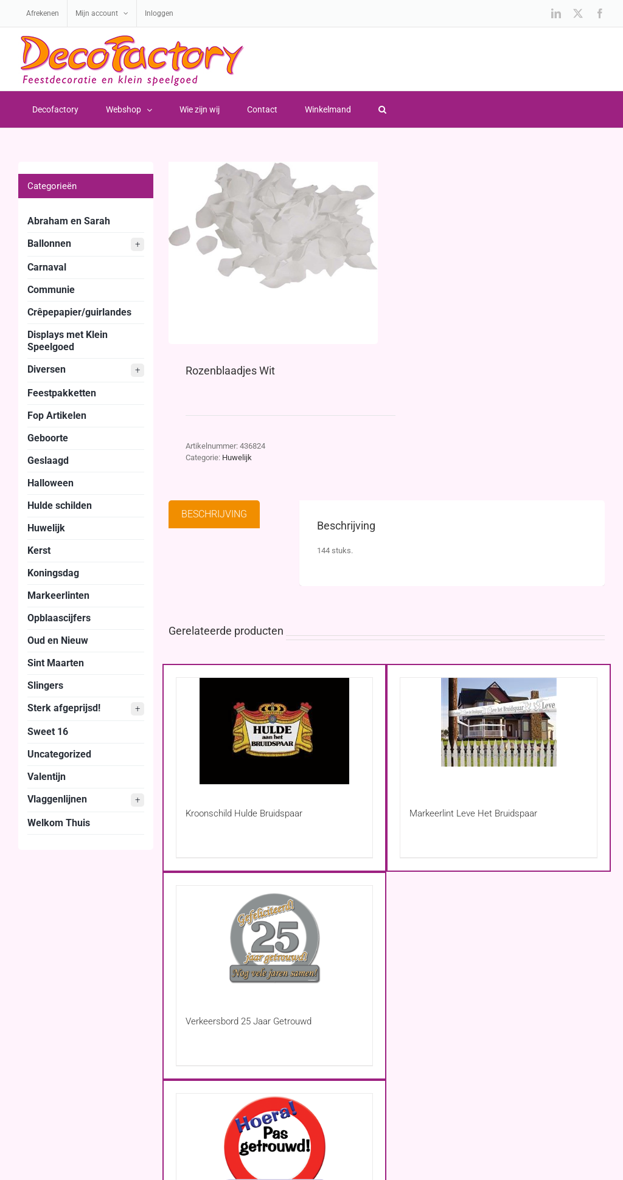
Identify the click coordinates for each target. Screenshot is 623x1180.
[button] (382, 109)
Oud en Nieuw (57, 640)
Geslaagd (48, 460)
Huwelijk (237, 457)
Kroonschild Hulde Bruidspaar (244, 813)
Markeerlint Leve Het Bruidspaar (473, 813)
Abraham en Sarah (68, 221)
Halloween (50, 483)
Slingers (45, 685)
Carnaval (46, 267)
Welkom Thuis (58, 823)
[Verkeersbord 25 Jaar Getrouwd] (274, 939)
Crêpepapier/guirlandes (79, 312)
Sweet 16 (47, 731)
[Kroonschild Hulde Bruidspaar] (274, 731)
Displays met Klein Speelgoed (67, 341)
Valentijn (46, 776)
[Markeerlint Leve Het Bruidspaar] (498, 731)
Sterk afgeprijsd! (85, 709)
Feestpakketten (61, 393)
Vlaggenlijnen (85, 800)
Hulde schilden (59, 505)
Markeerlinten (58, 595)
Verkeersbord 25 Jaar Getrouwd (249, 1021)
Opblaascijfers (59, 618)
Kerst (38, 550)
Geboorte (47, 438)
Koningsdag (53, 573)
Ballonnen (85, 244)
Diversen (85, 370)
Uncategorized (59, 754)
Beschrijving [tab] (214, 514)
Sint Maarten (55, 663)
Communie (51, 289)
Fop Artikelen (56, 415)
